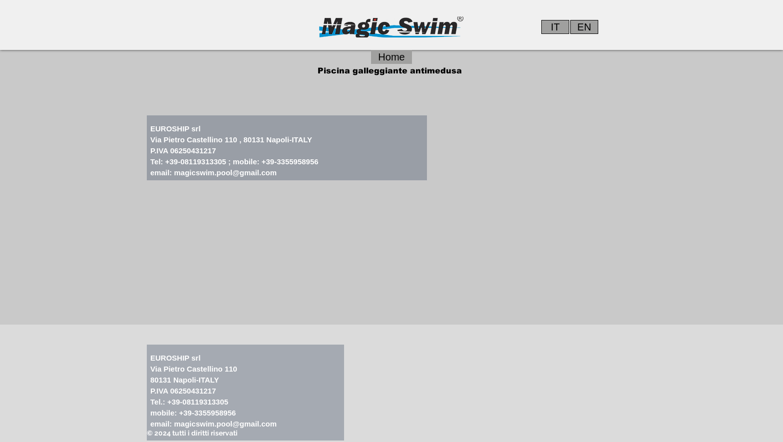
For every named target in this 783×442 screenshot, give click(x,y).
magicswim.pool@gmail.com (225, 172)
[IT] (555, 27)
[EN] (584, 27)
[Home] (391, 57)
